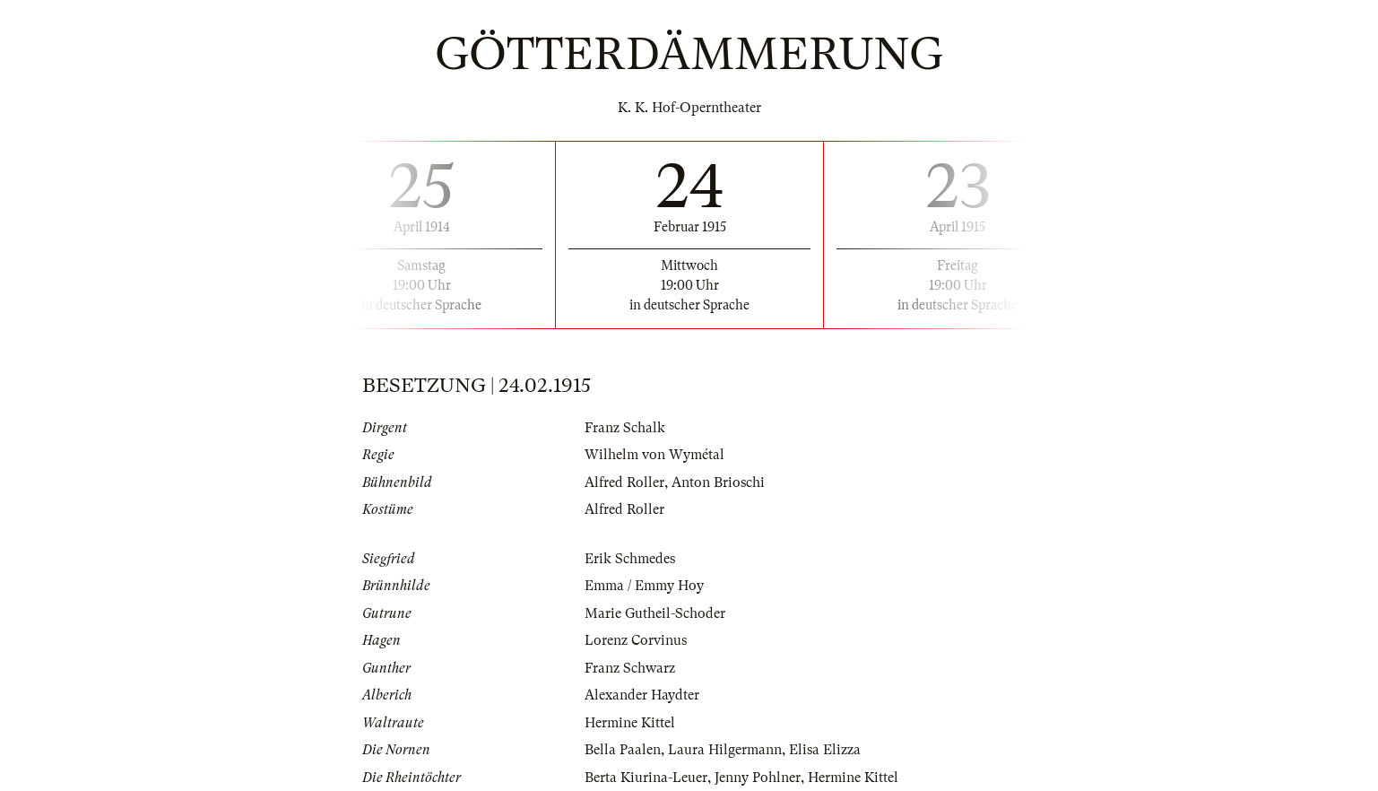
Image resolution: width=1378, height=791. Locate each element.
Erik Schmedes (630, 559)
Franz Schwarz (630, 668)
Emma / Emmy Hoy (644, 586)
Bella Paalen (623, 750)
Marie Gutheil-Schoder (655, 613)
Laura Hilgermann (725, 750)
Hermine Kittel (630, 723)
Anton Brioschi (718, 482)
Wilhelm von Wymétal (654, 455)
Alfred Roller (624, 482)
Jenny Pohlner (758, 777)
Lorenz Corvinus (636, 640)
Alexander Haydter (642, 695)
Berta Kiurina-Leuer (646, 777)
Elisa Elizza (825, 750)
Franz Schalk (625, 428)
